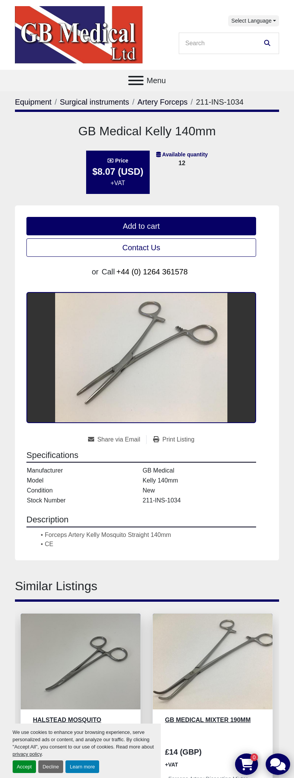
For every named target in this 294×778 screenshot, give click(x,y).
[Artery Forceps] (162, 102)
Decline (50, 767)
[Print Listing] (174, 440)
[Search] (223, 43)
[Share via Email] (117, 440)
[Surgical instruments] (94, 102)
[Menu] (136, 80)
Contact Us (141, 247)
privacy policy (27, 754)
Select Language (251, 21)
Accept (24, 767)
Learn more (82, 767)
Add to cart (141, 226)
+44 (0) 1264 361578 (152, 272)
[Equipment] (33, 102)
